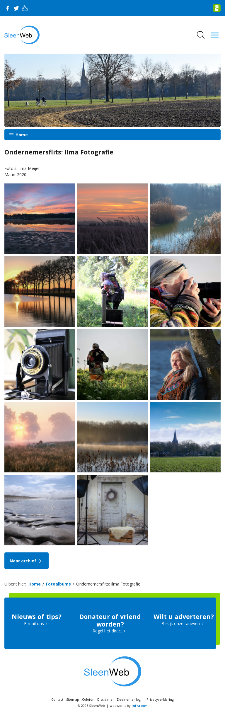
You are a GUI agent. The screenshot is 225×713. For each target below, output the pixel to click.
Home (21, 134)
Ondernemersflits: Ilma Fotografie (108, 584)
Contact (57, 699)
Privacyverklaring (160, 699)
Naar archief (26, 561)
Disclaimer (105, 699)
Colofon (88, 699)
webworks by (128, 705)
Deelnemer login (130, 699)
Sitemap (72, 699)
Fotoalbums (58, 584)
